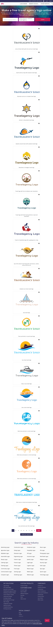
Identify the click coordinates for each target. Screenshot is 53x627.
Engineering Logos (18, 556)
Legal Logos (30, 562)
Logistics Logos (30, 565)
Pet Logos (42, 550)
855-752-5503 (39, 1)
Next (39, 530)
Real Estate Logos (44, 556)
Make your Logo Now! (26, 534)
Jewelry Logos (30, 559)
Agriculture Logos (5, 550)
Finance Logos (17, 562)
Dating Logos (17, 550)
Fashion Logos (17, 559)
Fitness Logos (17, 565)
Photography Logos (44, 553)
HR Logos (29, 553)
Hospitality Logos (31, 550)
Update (42, 19)
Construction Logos (18, 547)
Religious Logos (43, 559)
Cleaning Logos (4, 565)
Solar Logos (43, 565)
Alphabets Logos (5, 553)
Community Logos (5, 568)
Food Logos (17, 568)
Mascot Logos (30, 568)
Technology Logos (44, 574)
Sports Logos (43, 571)
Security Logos (43, 562)
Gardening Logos (18, 574)
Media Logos (30, 571)
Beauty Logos (4, 559)
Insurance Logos (31, 556)
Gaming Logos (17, 571)
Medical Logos (30, 574)
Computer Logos (5, 574)
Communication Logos (6, 571)
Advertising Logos (5, 547)
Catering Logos (4, 562)
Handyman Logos (31, 547)
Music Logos (43, 547)
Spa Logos (42, 568)
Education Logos (18, 553)
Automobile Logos (5, 556)
